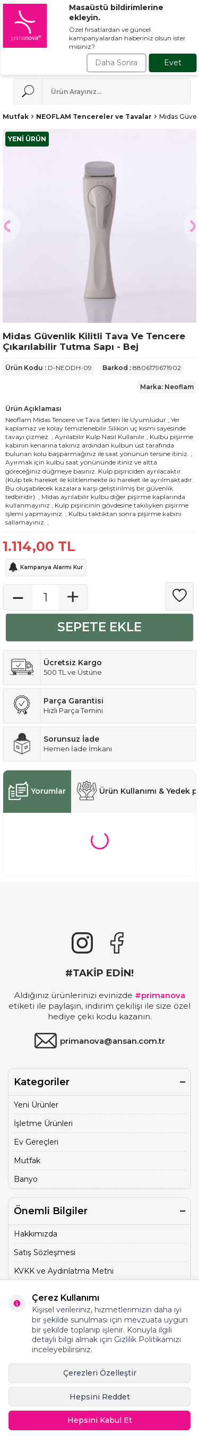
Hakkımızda (35, 1234)
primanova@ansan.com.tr (99, 1041)
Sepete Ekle (99, 627)
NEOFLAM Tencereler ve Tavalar (94, 117)
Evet (172, 62)
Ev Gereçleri (36, 1142)
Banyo (26, 1179)
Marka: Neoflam (167, 387)
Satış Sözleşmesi (44, 1252)
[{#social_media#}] (82, 943)
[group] (99, 226)
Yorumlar (37, 791)
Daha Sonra (116, 62)
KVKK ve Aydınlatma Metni (64, 1271)
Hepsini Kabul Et (99, 1420)
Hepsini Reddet (100, 1397)
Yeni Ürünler (36, 1105)
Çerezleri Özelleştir (99, 1373)
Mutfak (16, 117)
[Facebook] (116, 943)
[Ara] (27, 91)
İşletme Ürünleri (43, 1123)
